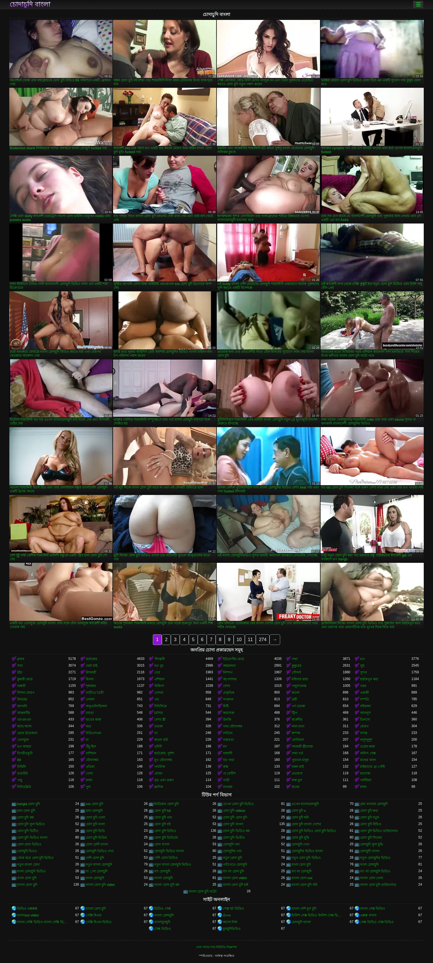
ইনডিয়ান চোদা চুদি (166, 804)
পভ (156, 699)
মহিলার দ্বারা (300, 679)
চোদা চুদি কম (25, 817)
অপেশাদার (230, 679)
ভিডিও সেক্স (162, 909)
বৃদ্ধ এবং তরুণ (164, 780)
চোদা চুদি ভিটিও (27, 831)
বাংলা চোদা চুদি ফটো (202, 891)
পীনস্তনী (159, 659)
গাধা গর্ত (297, 753)
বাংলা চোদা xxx (302, 878)
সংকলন (228, 699)
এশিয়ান (159, 679)
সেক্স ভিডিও (162, 929)
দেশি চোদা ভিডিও (166, 858)
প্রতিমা (90, 767)
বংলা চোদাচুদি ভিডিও (31, 871)
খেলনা (158, 693)
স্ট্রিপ (294, 713)
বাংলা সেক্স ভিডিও (372, 909)
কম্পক (296, 733)
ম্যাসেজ (365, 773)
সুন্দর (363, 672)
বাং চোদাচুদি (162, 871)
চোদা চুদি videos (234, 811)
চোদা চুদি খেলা (95, 817)
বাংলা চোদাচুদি (163, 915)
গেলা (89, 773)
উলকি (227, 720)
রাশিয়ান (91, 753)
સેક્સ (227, 915)
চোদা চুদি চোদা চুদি (235, 817)
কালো (296, 693)
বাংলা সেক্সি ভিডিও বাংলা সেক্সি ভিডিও (42, 922)
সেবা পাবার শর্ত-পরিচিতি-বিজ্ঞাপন (216, 947)
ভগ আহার (24, 746)
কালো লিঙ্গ (230, 922)
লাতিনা (227, 733)
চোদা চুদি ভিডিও (165, 831)
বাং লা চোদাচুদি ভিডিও (375, 871)
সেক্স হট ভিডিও (233, 909)
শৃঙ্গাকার (91, 686)
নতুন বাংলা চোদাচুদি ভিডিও (172, 865)
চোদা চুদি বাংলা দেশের (306, 824)
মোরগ (364, 726)
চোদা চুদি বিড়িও (370, 824)
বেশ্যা (226, 686)
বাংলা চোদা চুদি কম (166, 885)
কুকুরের (296, 666)
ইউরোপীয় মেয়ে (233, 659)
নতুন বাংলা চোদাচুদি (99, 865)
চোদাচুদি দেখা (300, 844)
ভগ (362, 659)
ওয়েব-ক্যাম (367, 746)
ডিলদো (365, 720)
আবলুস (365, 713)
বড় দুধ (158, 666)
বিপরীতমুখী (25, 753)
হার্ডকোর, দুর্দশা (164, 753)
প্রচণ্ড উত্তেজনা (27, 733)
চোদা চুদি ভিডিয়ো (166, 838)
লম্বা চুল (297, 780)
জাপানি (22, 706)
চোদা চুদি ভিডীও (234, 838)
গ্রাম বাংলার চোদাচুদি (374, 804)
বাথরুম (227, 787)
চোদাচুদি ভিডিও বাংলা (169, 851)
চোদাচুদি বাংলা (30, 4)
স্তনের (296, 787)
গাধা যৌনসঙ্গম (232, 726)
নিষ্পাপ (227, 672)
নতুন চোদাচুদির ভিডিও (375, 858)
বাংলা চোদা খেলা (371, 878)
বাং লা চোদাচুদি (302, 871)
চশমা (89, 780)
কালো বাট (161, 740)
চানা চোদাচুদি (94, 811)
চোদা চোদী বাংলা (97, 844)
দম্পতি (364, 699)
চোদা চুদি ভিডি (95, 831)
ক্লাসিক (158, 787)
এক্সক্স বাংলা (368, 915)
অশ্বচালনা (229, 666)
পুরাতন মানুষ (300, 760)
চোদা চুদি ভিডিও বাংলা (32, 838)
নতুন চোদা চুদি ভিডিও (306, 858)
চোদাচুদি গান (231, 844)
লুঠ (362, 666)
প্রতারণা (297, 773)
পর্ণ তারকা (298, 706)
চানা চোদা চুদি (26, 811)
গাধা (295, 659)
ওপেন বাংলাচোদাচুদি (305, 804)
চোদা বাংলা (161, 844)
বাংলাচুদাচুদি (162, 922)
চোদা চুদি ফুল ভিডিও (31, 824)
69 (19, 760)
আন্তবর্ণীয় (23, 713)
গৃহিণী (158, 746)
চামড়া (90, 713)
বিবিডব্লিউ (24, 787)
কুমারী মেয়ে (25, 679)
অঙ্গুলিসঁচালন (96, 706)
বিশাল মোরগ (25, 693)
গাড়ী (226, 780)
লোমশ (90, 699)
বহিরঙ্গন (365, 706)
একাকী (364, 693)
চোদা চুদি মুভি (301, 838)
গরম (363, 686)
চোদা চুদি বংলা (95, 824)
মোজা (158, 773)
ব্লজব (20, 659)
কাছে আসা (24, 726)
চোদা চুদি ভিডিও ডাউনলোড (379, 831)
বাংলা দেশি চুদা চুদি (304, 909)
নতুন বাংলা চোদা (28, 865)
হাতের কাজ (93, 720)
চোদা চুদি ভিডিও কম (236, 831)
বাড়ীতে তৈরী (94, 693)
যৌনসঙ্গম (92, 760)
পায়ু (19, 780)
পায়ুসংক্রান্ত (299, 686)
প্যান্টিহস (365, 780)
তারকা (158, 726)
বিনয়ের (22, 699)
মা (87, 740)
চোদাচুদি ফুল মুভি (371, 844)
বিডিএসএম (93, 733)
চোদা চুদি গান (163, 817)
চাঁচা (19, 672)
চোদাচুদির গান (232, 851)
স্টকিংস (159, 686)
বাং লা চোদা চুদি (233, 871)
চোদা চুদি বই (162, 824)
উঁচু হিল (91, 746)
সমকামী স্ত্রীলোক (302, 746)
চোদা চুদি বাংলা (233, 824)
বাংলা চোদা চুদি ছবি (304, 885)
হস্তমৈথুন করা (369, 679)
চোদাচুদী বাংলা (369, 851)
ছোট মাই (91, 666)
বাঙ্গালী (227, 753)
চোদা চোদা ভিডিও (29, 844)
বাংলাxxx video (28, 915)
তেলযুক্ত (23, 740)
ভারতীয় (22, 773)
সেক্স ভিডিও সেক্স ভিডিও (377, 922)
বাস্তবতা (228, 740)
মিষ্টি (226, 706)
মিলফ (90, 679)
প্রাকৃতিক (228, 693)
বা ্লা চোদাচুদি (96, 871)
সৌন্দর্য (296, 672)
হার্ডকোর (91, 659)
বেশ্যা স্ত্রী (159, 720)
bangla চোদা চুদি (28, 804)
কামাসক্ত (228, 713)
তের (157, 672)
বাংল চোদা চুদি (26, 878)
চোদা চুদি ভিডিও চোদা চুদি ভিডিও (314, 831)
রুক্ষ (225, 767)
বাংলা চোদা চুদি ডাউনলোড (378, 885)
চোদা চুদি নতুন (369, 817)
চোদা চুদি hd (162, 811)
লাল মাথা (298, 726)
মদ (225, 746)
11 (250, 639)
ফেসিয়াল (298, 740)
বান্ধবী (21, 686)
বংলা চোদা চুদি (301, 865)
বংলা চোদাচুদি (369, 865)
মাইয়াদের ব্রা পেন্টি (372, 767)
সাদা (20, 666)
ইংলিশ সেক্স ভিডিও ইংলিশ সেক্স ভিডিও (317, 915)
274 (262, 639)
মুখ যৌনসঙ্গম (163, 760)
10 (239, 639)
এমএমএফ (24, 720)
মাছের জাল (368, 760)
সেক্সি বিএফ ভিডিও (99, 922)
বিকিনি (21, 767)
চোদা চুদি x (299, 811)
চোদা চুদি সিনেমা (371, 838)
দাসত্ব (363, 733)
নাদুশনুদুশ (366, 740)
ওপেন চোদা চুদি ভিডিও (238, 804)
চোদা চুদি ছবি (300, 817)
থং (156, 733)
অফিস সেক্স (368, 753)
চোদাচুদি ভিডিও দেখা (100, 851)
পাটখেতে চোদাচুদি (235, 865)
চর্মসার (158, 713)
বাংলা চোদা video (235, 878)
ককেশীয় (297, 720)
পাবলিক (159, 767)
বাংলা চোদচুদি (163, 878)
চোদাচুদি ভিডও (27, 851)
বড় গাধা (228, 760)
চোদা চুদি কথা (369, 811)
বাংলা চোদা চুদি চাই (235, 885)
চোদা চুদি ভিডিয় (96, 838)
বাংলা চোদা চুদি (27, 885)
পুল (88, 787)
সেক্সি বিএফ (94, 915)
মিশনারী (91, 672)
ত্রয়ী (294, 699)
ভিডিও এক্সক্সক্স (27, 909)
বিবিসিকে (160, 706)
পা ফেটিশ (229, 773)
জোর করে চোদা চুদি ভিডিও (35, 858)
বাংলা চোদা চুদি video (100, 885)
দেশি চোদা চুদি (95, 858)
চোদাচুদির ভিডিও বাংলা (307, 851)
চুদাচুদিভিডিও (232, 929)
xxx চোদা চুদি (94, 804)
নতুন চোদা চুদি (232, 858)
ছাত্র (88, 726)
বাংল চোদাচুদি (95, 878)
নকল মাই (298, 767)
